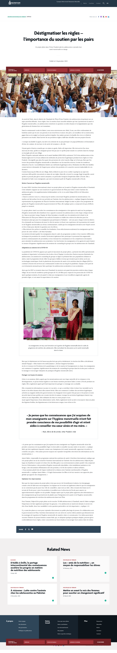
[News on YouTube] (106, 17)
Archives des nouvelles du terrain (18, 16)
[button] (104, 3)
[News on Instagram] (101, 17)
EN (107, 3)
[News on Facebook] (99, 17)
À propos (50, 3)
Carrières (91, 3)
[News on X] (103, 17)
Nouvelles (76, 3)
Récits (85, 3)
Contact (98, 3)
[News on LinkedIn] (108, 17)
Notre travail (58, 3)
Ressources (68, 3)
